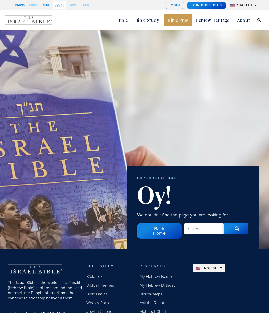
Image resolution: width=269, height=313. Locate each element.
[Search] (236, 228)
